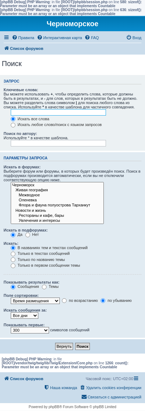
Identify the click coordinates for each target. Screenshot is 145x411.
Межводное (57, 195)
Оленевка (57, 200)
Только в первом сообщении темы (45, 265)
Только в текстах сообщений (40, 253)
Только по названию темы (38, 259)
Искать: (11, 243)
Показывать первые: (24, 325)
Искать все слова (30, 119)
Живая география (57, 190)
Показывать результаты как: (31, 282)
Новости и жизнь (57, 210)
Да (17, 234)
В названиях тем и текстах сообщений (49, 248)
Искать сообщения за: (25, 310)
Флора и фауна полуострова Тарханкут (57, 205)
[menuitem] (23, 37)
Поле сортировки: (21, 295)
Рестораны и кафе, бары (57, 215)
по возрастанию (80, 300)
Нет (32, 234)
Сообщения (25, 286)
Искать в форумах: (22, 167)
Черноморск (57, 185)
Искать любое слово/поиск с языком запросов (56, 124)
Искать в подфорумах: (26, 230)
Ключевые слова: (21, 90)
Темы (50, 286)
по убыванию (116, 300)
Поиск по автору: (20, 133)
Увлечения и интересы (57, 220)
